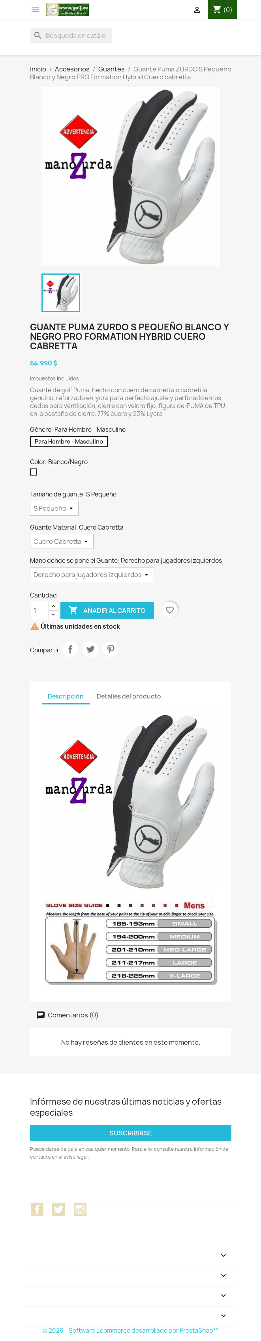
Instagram (80, 1209)
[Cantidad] (39, 610)
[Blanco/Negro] (35, 473)
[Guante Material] (62, 541)
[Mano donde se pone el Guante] (92, 574)
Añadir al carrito (107, 610)
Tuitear (90, 649)
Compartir (70, 649)
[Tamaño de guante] (54, 508)
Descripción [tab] (66, 696)
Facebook (37, 1209)
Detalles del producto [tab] (129, 696)
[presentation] (96, 1182)
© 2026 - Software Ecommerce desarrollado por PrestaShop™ (130, 1330)
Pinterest (110, 649)
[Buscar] (71, 35)
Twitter (58, 1209)
